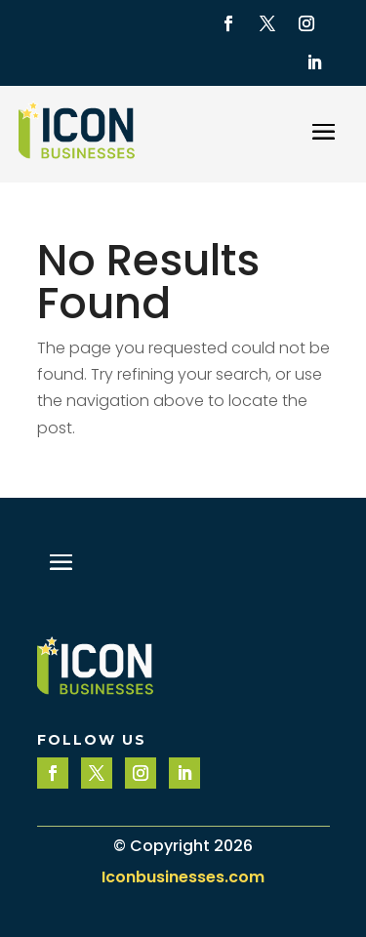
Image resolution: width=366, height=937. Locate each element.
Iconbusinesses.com (183, 877)
